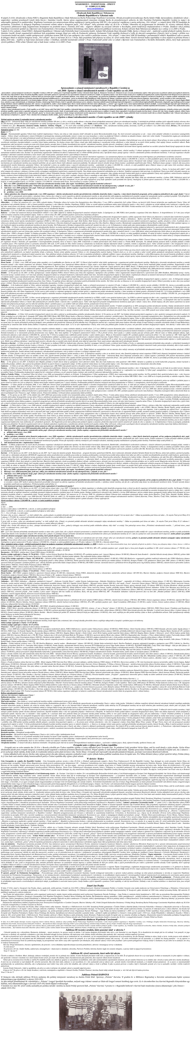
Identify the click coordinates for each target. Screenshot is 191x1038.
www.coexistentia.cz (95, 9)
